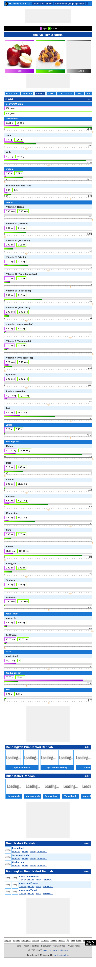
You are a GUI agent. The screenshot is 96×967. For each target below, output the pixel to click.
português (26, 940)
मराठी (73, 940)
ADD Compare (90, 942)
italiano (53, 940)
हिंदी (68, 940)
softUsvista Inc (61, 955)
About (26, 946)
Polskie (61, 940)
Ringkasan (12, 94)
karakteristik (65, 94)
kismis (50, 71)
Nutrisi (40, 94)
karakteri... (42, 851)
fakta (79, 94)
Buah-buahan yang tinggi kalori (69, 3)
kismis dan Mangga (29, 876)
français (35, 940)
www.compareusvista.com (55, 950)
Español (16, 940)
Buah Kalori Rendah (42, 3)
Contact (35, 946)
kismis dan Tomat (28, 890)
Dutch (78, 940)
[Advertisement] (48, 16)
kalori (51, 94)
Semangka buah (20, 855)
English (7, 940)
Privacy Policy (74, 946)
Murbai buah (18, 862)
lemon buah (18, 848)
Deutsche (45, 940)
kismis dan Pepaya (28, 883)
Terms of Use (59, 946)
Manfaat (27, 94)
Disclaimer (46, 946)
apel (20, 71)
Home (18, 946)
